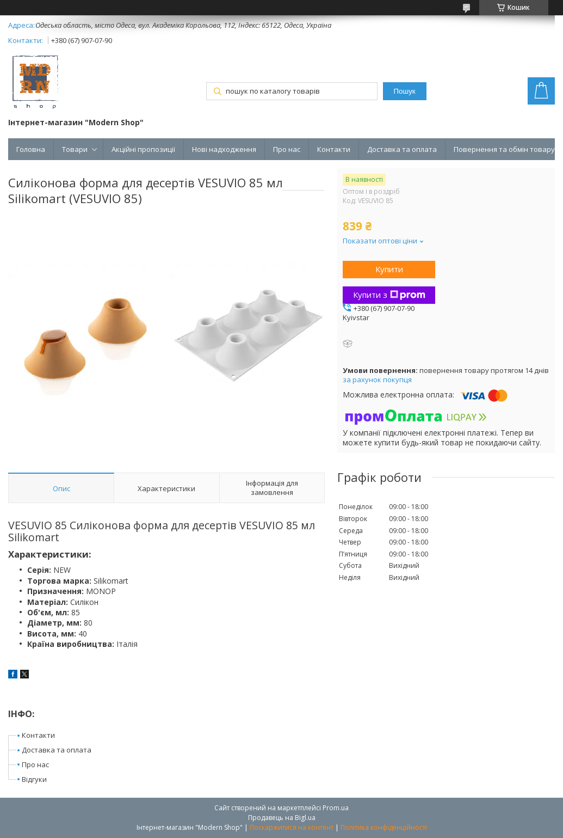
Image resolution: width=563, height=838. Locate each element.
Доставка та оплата (402, 149)
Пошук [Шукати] (405, 91)
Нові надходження (224, 149)
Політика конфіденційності (384, 827)
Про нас (286, 149)
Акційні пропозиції (143, 149)
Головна (30, 149)
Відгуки (34, 779)
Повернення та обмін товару (504, 149)
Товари (75, 149)
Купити (389, 269)
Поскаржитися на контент (291, 827)
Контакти (333, 149)
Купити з (389, 294)
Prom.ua (336, 807)
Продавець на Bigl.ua (281, 817)
